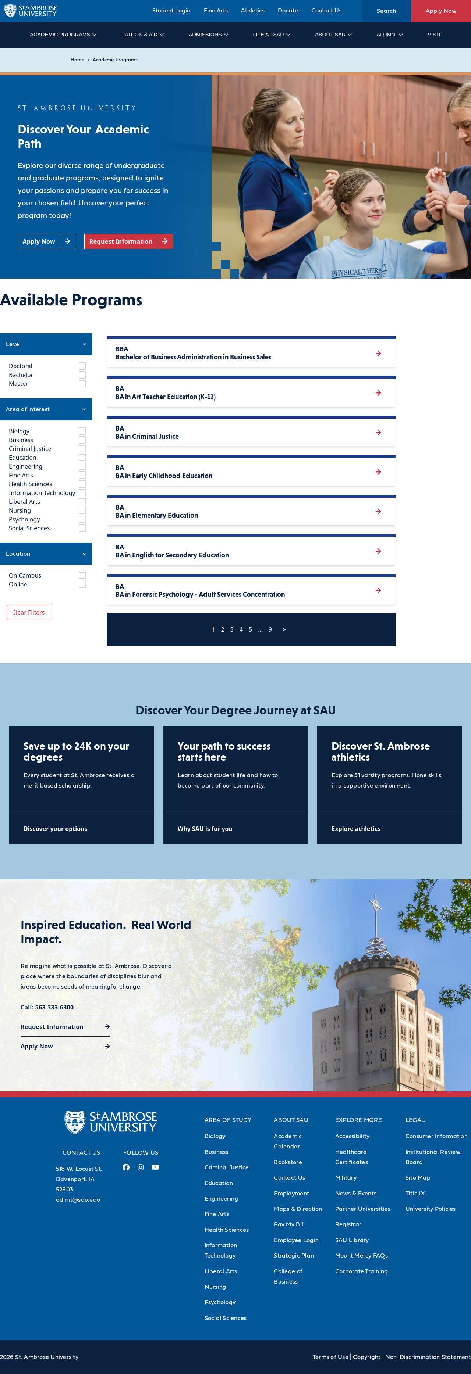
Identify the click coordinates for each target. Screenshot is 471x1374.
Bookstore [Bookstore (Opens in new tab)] (288, 1162)
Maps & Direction (298, 1209)
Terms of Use (330, 1357)
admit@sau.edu (78, 1200)
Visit (434, 34)
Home (77, 60)
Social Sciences (226, 1318)
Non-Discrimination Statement (428, 1357)
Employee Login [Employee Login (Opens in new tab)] (296, 1240)
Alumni (389, 34)
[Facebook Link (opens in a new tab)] (126, 1170)
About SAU (333, 34)
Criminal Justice (227, 1167)
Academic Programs (63, 34)
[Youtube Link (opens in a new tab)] (155, 1170)
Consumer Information (437, 1136)
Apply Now (441, 11)
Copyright (366, 1357)
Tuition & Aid (142, 34)
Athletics (253, 11)
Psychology (220, 1302)
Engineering (221, 1199)
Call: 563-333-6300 (47, 1007)
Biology (215, 1136)
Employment (291, 1194)
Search (386, 11)
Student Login (171, 11)
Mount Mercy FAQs (361, 1256)
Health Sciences (227, 1230)
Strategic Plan (294, 1256)
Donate (288, 11)
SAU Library (352, 1240)
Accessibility (352, 1136)
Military (346, 1178)
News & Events (355, 1194)
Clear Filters (28, 613)
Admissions (208, 34)
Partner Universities (362, 1209)
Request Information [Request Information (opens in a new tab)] (52, 1027)
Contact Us (326, 11)
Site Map (418, 1178)
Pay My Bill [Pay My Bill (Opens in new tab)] (289, 1224)
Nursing (216, 1287)
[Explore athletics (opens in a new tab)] (389, 828)
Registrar (348, 1224)
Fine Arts (216, 11)
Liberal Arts (221, 1271)
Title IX (415, 1194)
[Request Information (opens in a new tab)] (128, 242)
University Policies (431, 1209)
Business (217, 1152)
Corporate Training (361, 1271)
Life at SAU (271, 34)
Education (219, 1183)
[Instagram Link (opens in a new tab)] (140, 1170)
